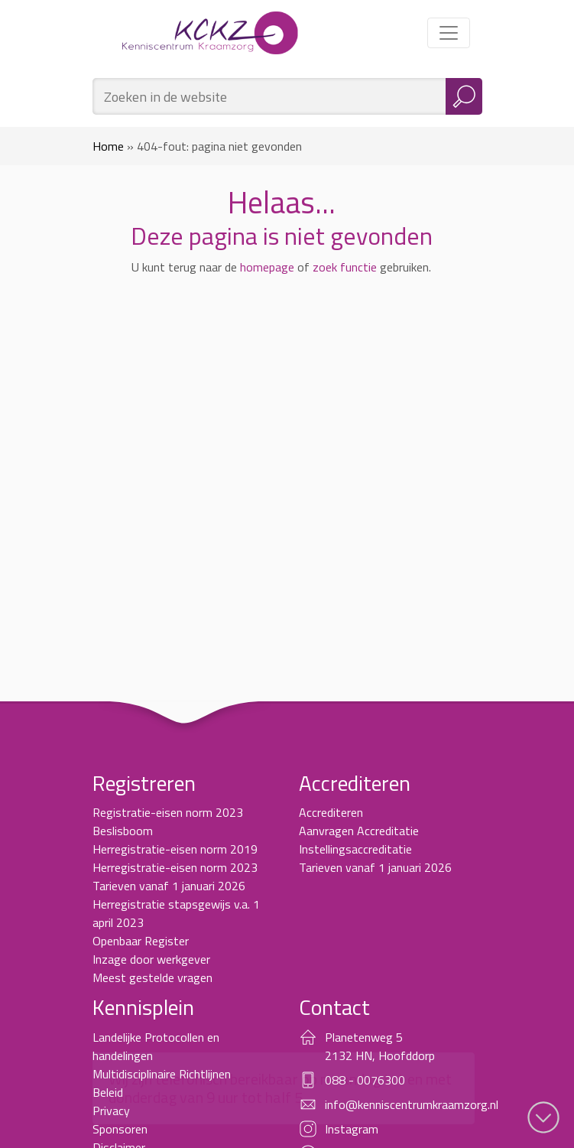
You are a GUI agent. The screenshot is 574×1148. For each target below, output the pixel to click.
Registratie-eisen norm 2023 (167, 812)
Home (108, 146)
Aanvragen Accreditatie (359, 830)
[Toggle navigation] (448, 33)
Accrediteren (331, 812)
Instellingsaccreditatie (355, 849)
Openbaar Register (140, 941)
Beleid (107, 1092)
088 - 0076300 (365, 1080)
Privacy (111, 1110)
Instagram (351, 1129)
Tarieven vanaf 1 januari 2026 (168, 885)
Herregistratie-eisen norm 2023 (175, 867)
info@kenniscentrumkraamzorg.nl (411, 1104)
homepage (267, 267)
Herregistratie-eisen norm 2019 (175, 849)
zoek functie (345, 267)
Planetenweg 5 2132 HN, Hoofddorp (380, 1046)
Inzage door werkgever (151, 959)
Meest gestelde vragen (152, 977)
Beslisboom (122, 830)
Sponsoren (120, 1129)
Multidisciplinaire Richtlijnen (161, 1074)
